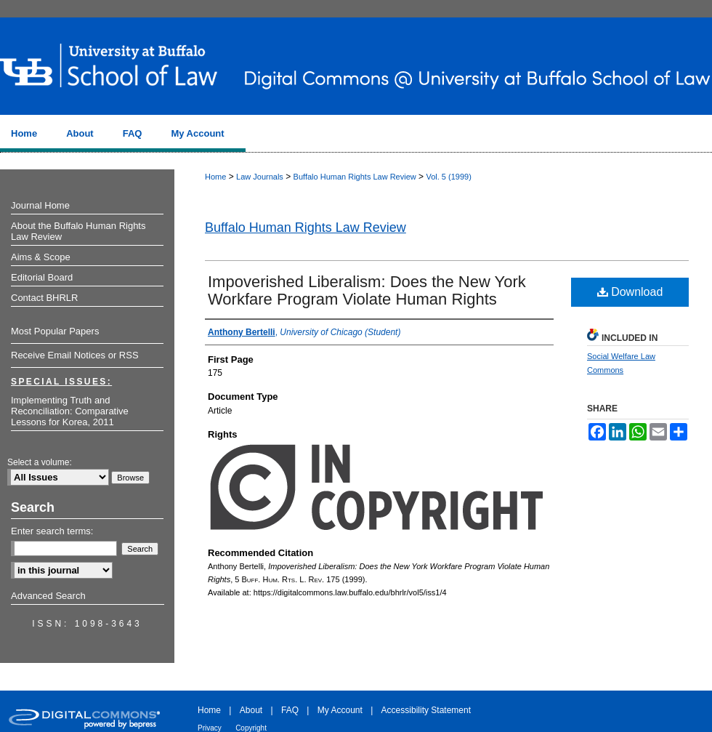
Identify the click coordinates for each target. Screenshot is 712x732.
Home (215, 176)
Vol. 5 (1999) (448, 176)
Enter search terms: (52, 531)
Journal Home (40, 205)
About (251, 710)
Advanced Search (48, 595)
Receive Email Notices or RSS (75, 355)
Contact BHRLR (44, 297)
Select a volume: (39, 462)
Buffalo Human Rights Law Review (355, 176)
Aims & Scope (40, 257)
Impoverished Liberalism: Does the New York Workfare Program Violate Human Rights (367, 290)
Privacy (210, 728)
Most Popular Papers (55, 331)
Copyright (251, 728)
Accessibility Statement (426, 710)
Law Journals (259, 176)
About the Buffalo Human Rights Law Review (78, 231)
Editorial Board (42, 277)
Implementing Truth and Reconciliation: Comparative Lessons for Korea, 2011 (70, 411)
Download (630, 292)
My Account (340, 710)
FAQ (290, 710)
